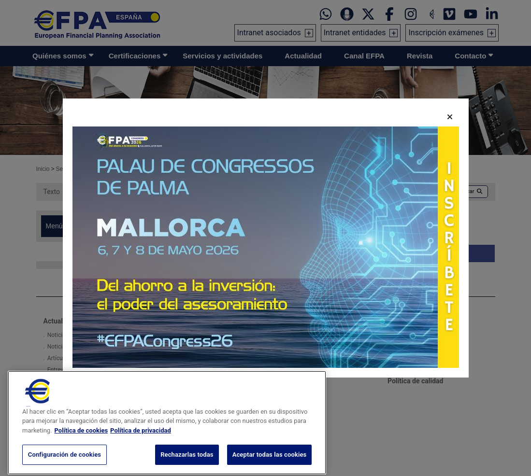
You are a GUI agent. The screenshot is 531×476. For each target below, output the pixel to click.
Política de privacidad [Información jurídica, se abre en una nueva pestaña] (140, 439)
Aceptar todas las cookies (269, 463)
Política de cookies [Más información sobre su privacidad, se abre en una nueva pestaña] (81, 439)
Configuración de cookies (64, 463)
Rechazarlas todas (187, 463)
